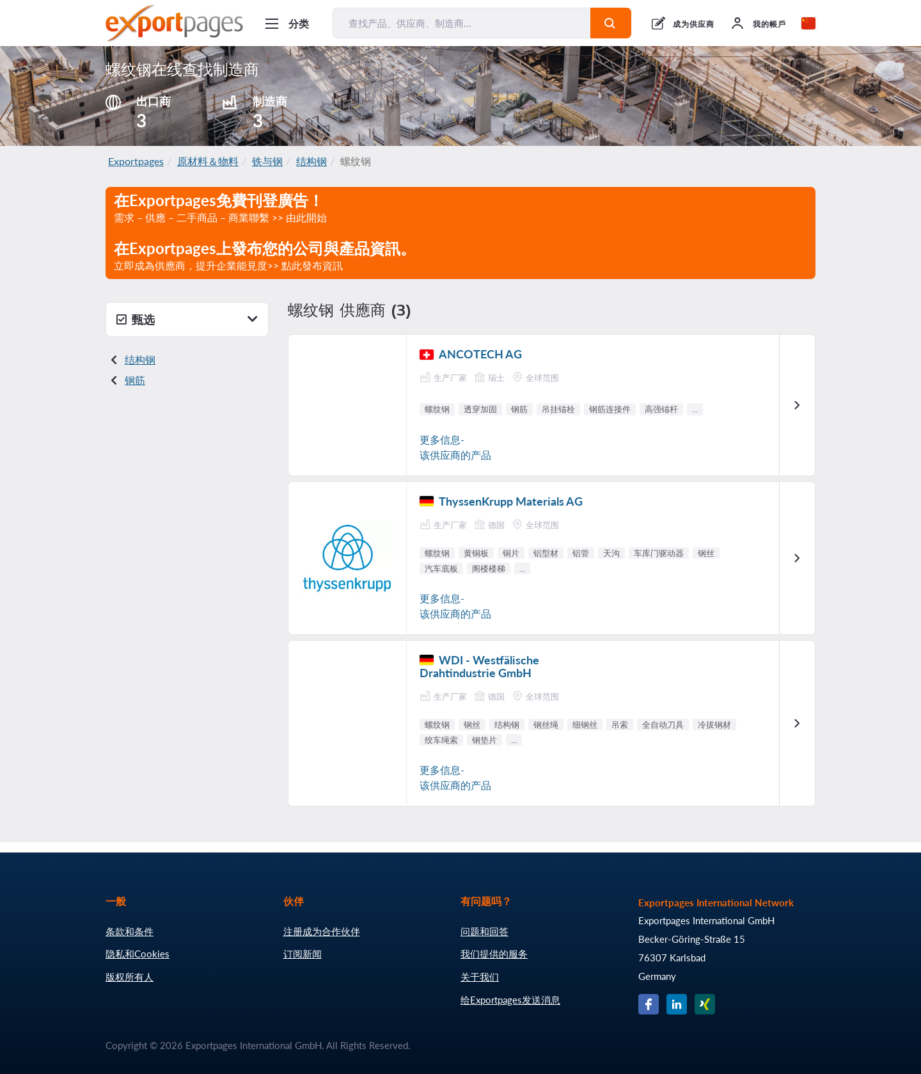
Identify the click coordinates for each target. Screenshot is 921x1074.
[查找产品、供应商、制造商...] (462, 23)
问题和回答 (484, 931)
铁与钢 (267, 161)
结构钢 (311, 161)
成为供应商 (693, 24)
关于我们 (479, 976)
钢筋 (135, 380)
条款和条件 (130, 931)
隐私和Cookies (137, 953)
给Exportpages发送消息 (510, 1000)
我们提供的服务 (494, 953)
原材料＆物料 (208, 161)
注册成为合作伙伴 (321, 931)
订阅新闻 (302, 953)
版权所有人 (130, 976)
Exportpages (136, 161)
